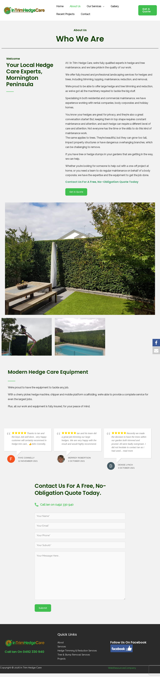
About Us (73, 6)
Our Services (91, 6)
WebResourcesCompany (122, 671)
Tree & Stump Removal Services (74, 658)
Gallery (110, 6)
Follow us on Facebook (130, 645)
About (61, 646)
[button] (147, 10)
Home (59, 6)
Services (62, 650)
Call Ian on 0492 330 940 (26, 655)
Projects (62, 662)
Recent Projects (65, 14)
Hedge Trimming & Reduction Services (77, 654)
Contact (83, 14)
